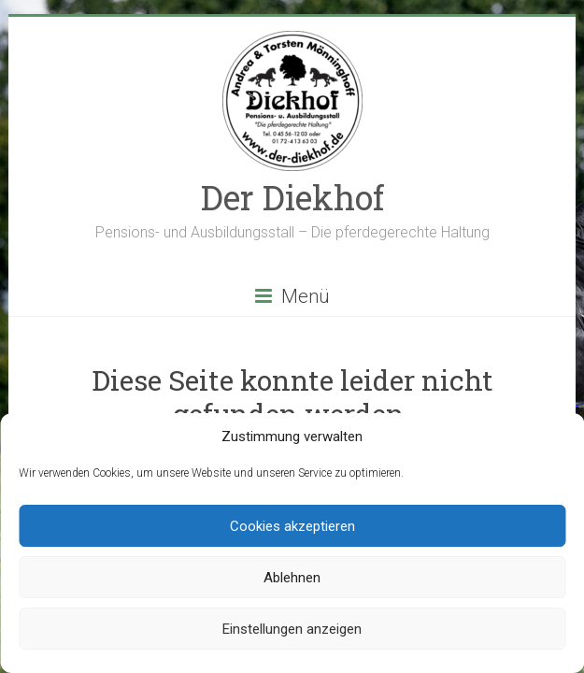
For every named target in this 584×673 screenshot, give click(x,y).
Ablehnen (292, 577)
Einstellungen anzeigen (292, 629)
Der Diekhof (292, 197)
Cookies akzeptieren (292, 526)
